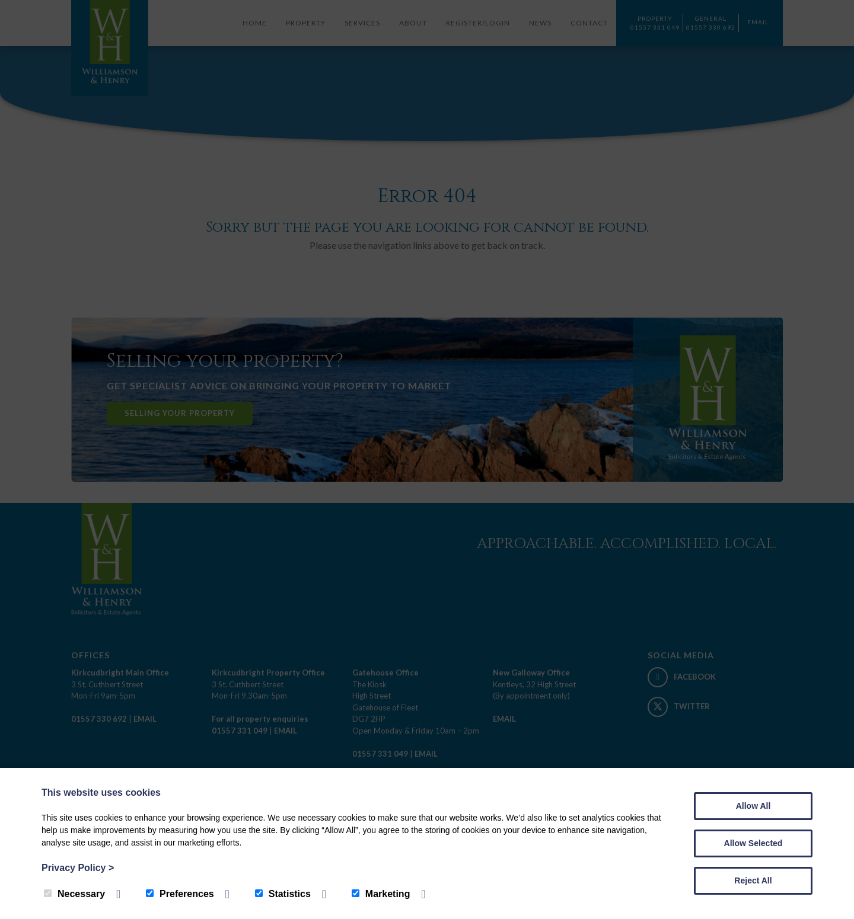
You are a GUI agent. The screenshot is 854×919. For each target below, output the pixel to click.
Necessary (74, 894)
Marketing (381, 894)
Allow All (753, 806)
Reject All (753, 880)
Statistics (283, 894)
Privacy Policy (78, 868)
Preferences (180, 894)
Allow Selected (753, 843)
